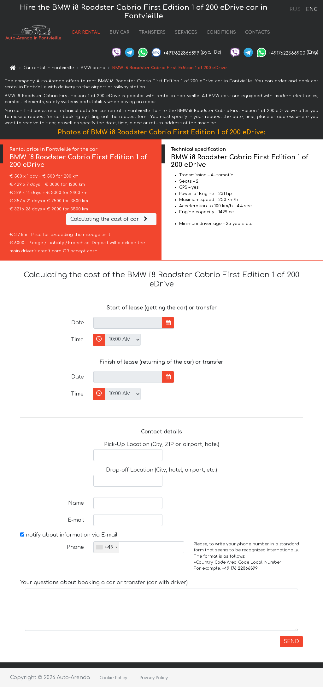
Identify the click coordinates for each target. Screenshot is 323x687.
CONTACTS (257, 32)
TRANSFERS (152, 32)
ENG (311, 9)
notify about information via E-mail (68, 535)
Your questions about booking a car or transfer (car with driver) (104, 583)
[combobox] (106, 547)
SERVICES (186, 32)
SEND (291, 642)
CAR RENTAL (86, 32)
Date (77, 323)
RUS (295, 9)
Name (76, 503)
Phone (75, 547)
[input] (127, 323)
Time (77, 340)
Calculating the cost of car (109, 219)
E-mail (76, 520)
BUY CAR (119, 32)
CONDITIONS (221, 32)
